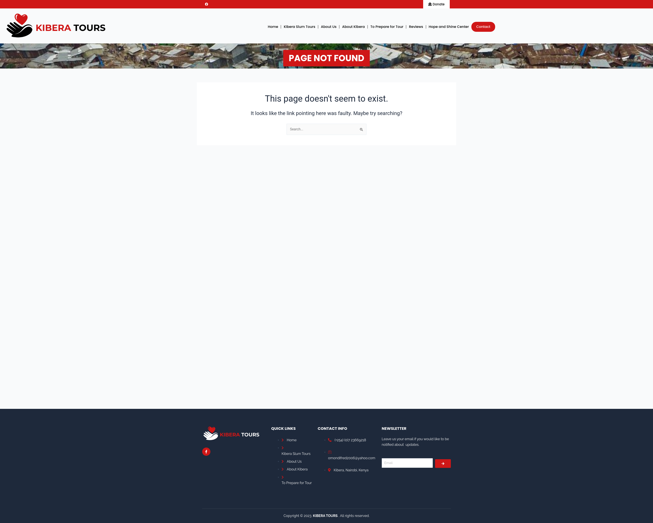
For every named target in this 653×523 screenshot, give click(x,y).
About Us (328, 26)
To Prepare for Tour (386, 26)
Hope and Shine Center (449, 26)
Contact (483, 26)
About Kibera (353, 26)
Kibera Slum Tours (299, 26)
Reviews (416, 26)
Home (273, 26)
